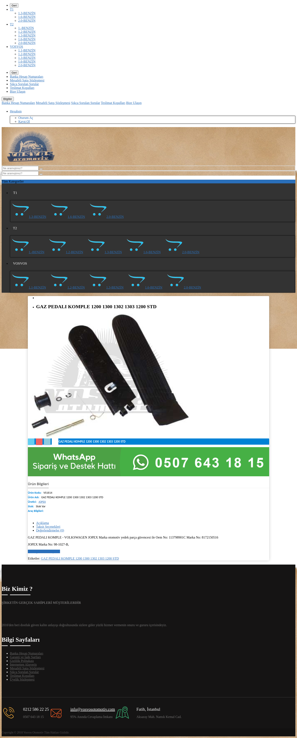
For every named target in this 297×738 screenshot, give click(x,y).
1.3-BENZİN (26, 13)
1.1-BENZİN (26, 50)
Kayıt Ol (24, 121)
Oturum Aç (25, 117)
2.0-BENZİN (26, 20)
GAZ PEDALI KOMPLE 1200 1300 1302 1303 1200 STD (80, 558)
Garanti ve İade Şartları (25, 657)
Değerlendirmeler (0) (50, 530)
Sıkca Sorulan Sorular (24, 84)
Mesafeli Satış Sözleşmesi (27, 80)
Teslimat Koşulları (22, 88)
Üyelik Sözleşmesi (22, 679)
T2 (12, 24)
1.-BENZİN (26, 28)
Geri (14, 5)
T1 (12, 9)
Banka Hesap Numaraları (26, 76)
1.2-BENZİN (26, 31)
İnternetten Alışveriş (23, 664)
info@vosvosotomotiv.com (92, 709)
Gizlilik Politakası (22, 661)
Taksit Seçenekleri (48, 526)
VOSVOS (16, 46)
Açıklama (42, 523)
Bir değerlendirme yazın (44, 551)
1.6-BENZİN (26, 17)
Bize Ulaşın (17, 91)
